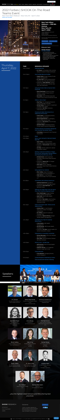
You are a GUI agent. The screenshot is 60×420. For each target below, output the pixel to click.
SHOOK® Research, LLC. (19, 418)
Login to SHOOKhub (51, 1)
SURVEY (20, 4)
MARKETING (34, 4)
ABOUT (12, 4)
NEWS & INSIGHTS (40, 4)
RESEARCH (30, 4)
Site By (47, 418)
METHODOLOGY (5, 407)
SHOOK (16, 4)
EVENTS (23, 4)
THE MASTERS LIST (46, 4)
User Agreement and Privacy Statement (38, 418)
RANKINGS (26, 4)
